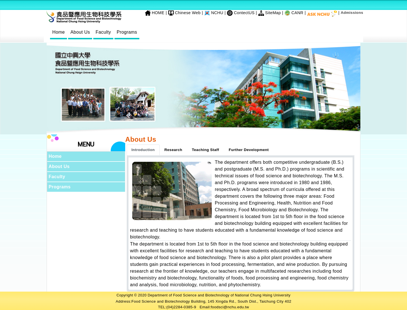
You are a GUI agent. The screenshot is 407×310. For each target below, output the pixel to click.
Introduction (143, 150)
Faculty (103, 32)
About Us (80, 32)
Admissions (352, 12)
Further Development (249, 150)
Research (173, 150)
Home (58, 32)
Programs (127, 32)
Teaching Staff (205, 150)
